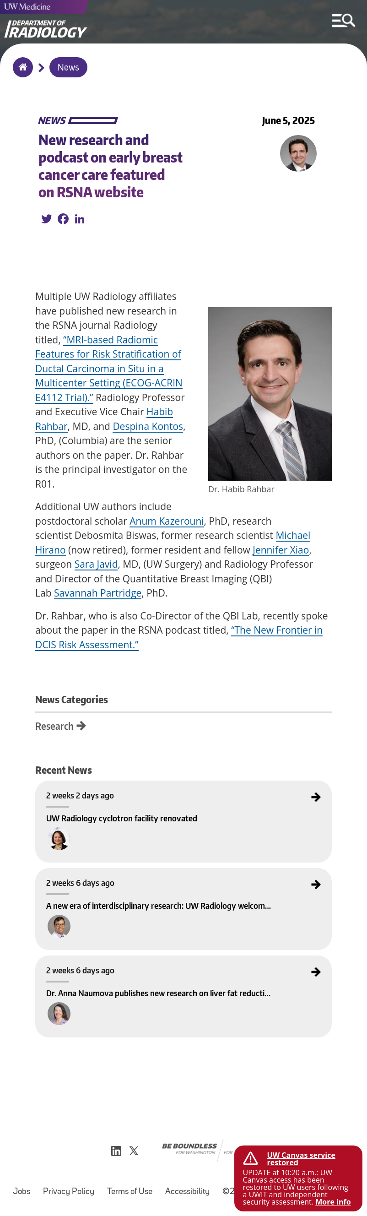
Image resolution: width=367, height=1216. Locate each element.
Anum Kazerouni (167, 521)
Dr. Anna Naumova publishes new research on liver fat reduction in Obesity (120, 963)
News (68, 68)
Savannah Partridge (97, 592)
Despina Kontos (148, 426)
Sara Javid (96, 564)
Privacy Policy (68, 1192)
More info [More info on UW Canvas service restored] (333, 1202)
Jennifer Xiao (281, 549)
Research (54, 726)
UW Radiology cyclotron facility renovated (84, 788)
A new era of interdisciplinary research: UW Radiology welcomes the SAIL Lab (121, 876)
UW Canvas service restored (301, 1158)
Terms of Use (129, 1192)
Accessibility (187, 1192)
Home (20, 73)
